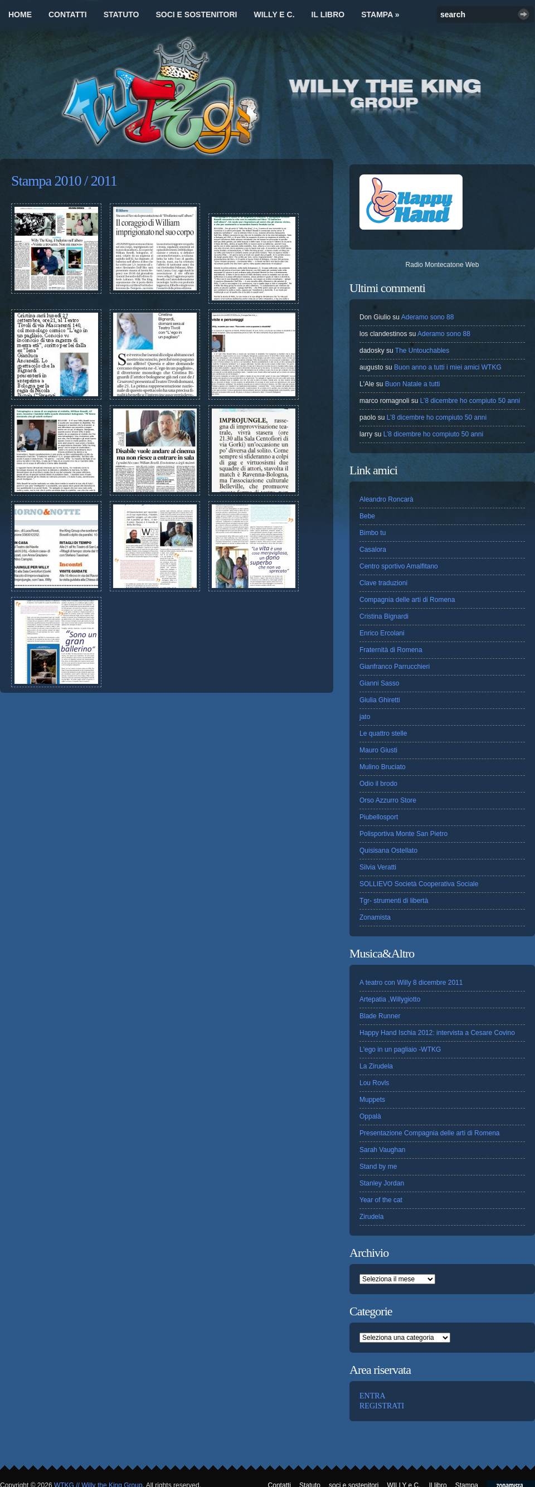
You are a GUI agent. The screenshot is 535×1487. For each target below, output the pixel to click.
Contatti (67, 14)
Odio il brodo (378, 784)
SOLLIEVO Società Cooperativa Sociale (418, 884)
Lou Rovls (374, 1083)
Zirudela (371, 1217)
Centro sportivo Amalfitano (398, 566)
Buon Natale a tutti (412, 384)
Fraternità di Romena (390, 650)
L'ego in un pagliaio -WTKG (400, 1049)
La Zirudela (376, 1066)
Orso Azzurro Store (387, 800)
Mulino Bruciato (382, 767)
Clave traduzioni (383, 583)
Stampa (380, 14)
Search (523, 14)
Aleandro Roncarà (386, 499)
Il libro (328, 14)
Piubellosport (378, 817)
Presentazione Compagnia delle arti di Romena (429, 1133)
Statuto (121, 14)
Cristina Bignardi (383, 616)
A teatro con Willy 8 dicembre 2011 (411, 983)
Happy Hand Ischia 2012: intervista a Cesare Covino (437, 1033)
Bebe (367, 516)
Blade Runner (379, 1016)
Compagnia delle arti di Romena (407, 600)
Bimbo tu (372, 533)
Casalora (372, 549)
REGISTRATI (381, 1406)
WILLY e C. (274, 14)
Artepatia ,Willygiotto (389, 999)
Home (20, 14)
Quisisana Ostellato (388, 850)
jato (364, 717)
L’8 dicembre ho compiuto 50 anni (470, 401)
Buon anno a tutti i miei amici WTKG (448, 367)
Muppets (372, 1100)
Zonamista (375, 917)
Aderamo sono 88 (427, 317)
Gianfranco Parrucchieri (394, 666)
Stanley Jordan (381, 1183)
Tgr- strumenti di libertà (393, 901)
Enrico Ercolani (382, 633)
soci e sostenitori (196, 14)
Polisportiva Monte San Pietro (403, 834)
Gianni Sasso (379, 683)
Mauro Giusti (378, 750)
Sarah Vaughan (382, 1150)
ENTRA (372, 1396)
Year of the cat (380, 1200)
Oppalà (370, 1116)
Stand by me (378, 1166)
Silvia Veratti (377, 867)
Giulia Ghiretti (379, 700)
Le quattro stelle (383, 733)
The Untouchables (422, 350)
